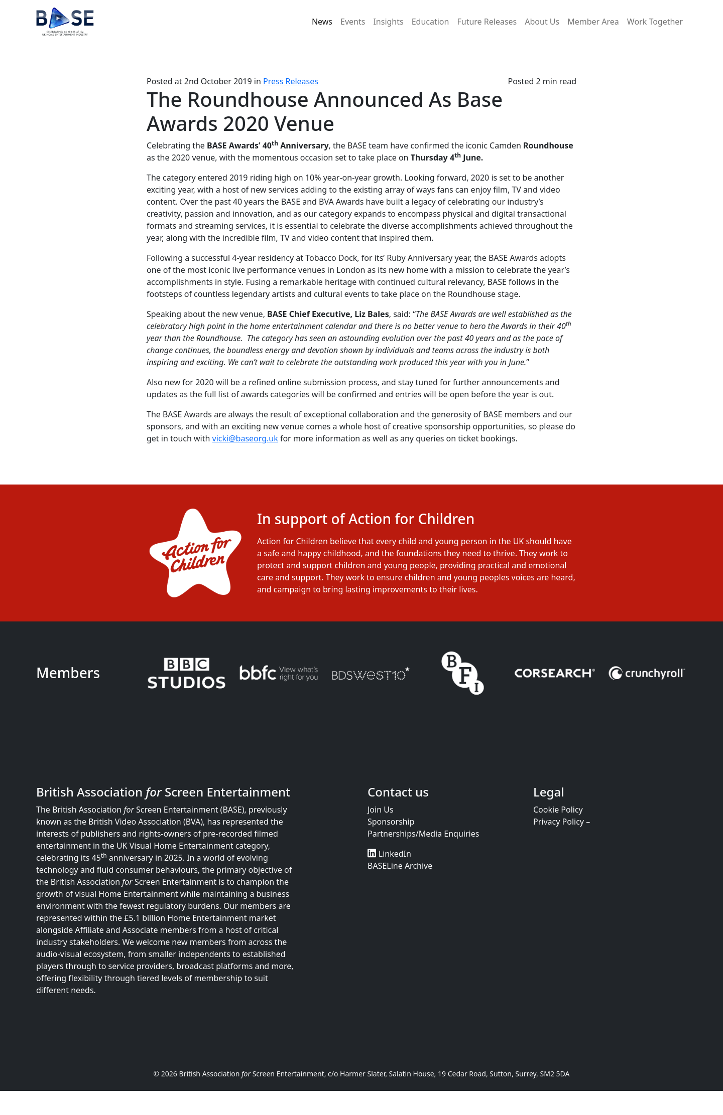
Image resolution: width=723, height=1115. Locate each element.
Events (352, 21)
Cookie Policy (558, 809)
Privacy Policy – (561, 821)
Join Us (381, 809)
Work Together (655, 21)
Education (430, 21)
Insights (388, 21)
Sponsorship (391, 821)
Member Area (593, 21)
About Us (542, 21)
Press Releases (290, 81)
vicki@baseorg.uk (245, 438)
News (322, 21)
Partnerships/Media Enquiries (423, 833)
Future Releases (487, 21)
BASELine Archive (400, 865)
